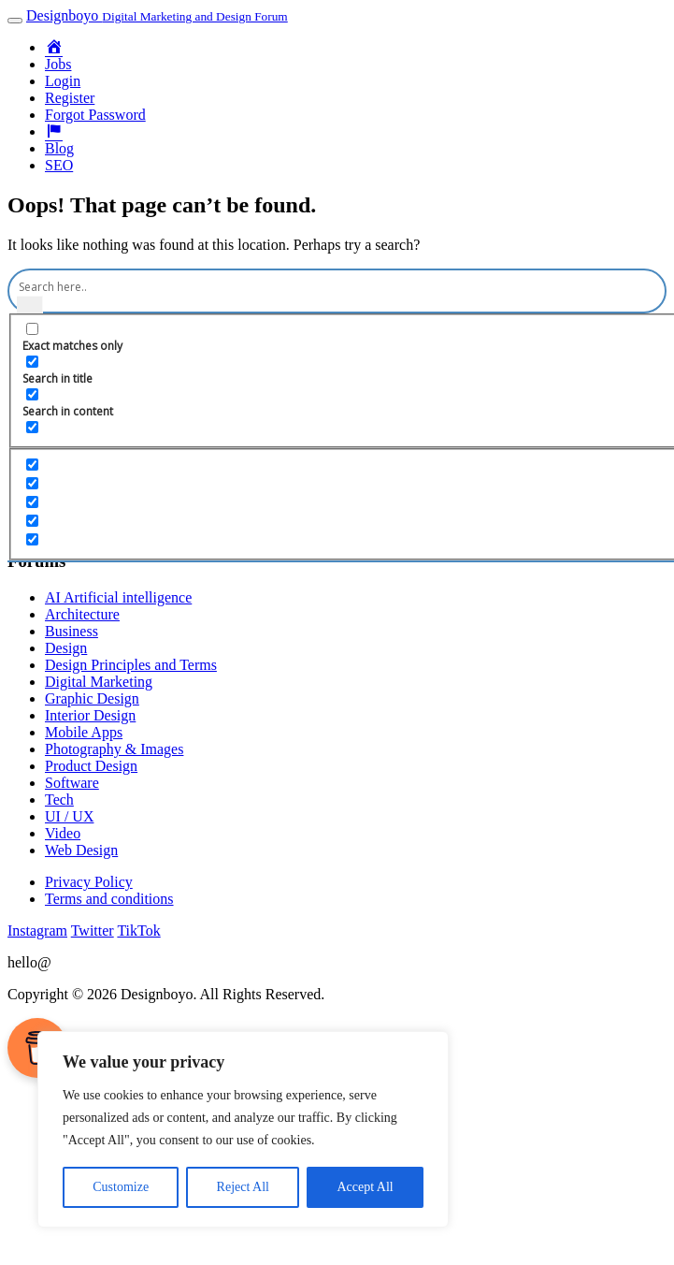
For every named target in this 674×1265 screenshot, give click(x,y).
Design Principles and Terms (131, 665)
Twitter (92, 930)
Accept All (365, 1187)
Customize (121, 1187)
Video (62, 833)
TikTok (138, 930)
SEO (59, 165)
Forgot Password (95, 115)
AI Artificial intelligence (118, 597)
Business (71, 631)
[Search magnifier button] (30, 309)
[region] (243, 1129)
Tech (59, 799)
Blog (59, 148)
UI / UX (69, 816)
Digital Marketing (98, 682)
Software (72, 783)
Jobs (58, 64)
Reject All (243, 1187)
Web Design (81, 850)
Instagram (37, 930)
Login (62, 81)
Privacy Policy (89, 882)
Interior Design (90, 715)
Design (66, 648)
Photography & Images (114, 749)
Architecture (82, 614)
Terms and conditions (109, 899)
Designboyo (157, 15)
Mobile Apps (83, 732)
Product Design (91, 766)
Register (69, 98)
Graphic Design (92, 698)
